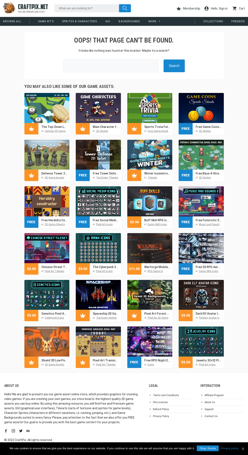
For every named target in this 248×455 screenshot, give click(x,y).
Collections (213, 21)
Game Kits (46, 21)
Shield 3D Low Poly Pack (54, 360)
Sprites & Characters (79, 21)
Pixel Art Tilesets (54, 271)
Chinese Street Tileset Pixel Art (54, 267)
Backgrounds (129, 21)
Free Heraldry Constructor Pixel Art (54, 220)
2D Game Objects (55, 224)
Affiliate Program (214, 395)
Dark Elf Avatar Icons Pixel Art (209, 313)
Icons (151, 364)
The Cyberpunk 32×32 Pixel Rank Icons (106, 267)
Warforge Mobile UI (157, 267)
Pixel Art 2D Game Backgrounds (166, 317)
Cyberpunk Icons (54, 317)
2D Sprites (102, 131)
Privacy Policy (161, 416)
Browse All (12, 21)
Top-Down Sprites (106, 317)
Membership (188, 8)
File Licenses (160, 402)
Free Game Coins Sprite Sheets (209, 127)
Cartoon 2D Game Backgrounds (63, 131)
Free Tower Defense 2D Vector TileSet (106, 173)
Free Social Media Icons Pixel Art (106, 220)
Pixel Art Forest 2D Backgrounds (157, 313)
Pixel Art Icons (104, 224)
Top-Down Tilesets (107, 177)
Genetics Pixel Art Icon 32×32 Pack (54, 313)
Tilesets (152, 177)
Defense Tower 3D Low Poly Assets (54, 173)
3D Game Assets (54, 177)
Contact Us (211, 416)
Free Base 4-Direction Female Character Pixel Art (209, 173)
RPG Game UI (155, 271)
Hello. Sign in (216, 8)
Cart (239, 8)
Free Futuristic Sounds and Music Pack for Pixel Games (209, 220)
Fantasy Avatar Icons (211, 317)
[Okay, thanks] (243, 449)
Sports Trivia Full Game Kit (157, 127)
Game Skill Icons (157, 224)
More (153, 21)
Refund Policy (161, 409)
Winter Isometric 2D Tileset (157, 173)
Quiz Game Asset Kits (160, 131)
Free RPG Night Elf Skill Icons (157, 360)
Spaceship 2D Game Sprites (106, 313)
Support (209, 409)
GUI (107, 21)
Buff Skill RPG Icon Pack (157, 220)
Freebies (238, 21)
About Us (210, 402)
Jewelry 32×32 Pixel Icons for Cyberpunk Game (209, 360)
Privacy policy (230, 448)
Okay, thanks (208, 448)
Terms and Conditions (166, 395)
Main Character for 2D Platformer (106, 127)
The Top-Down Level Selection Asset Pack (54, 127)
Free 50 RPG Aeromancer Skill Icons (209, 267)
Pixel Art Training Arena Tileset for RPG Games (106, 360)
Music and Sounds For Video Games (220, 224)
